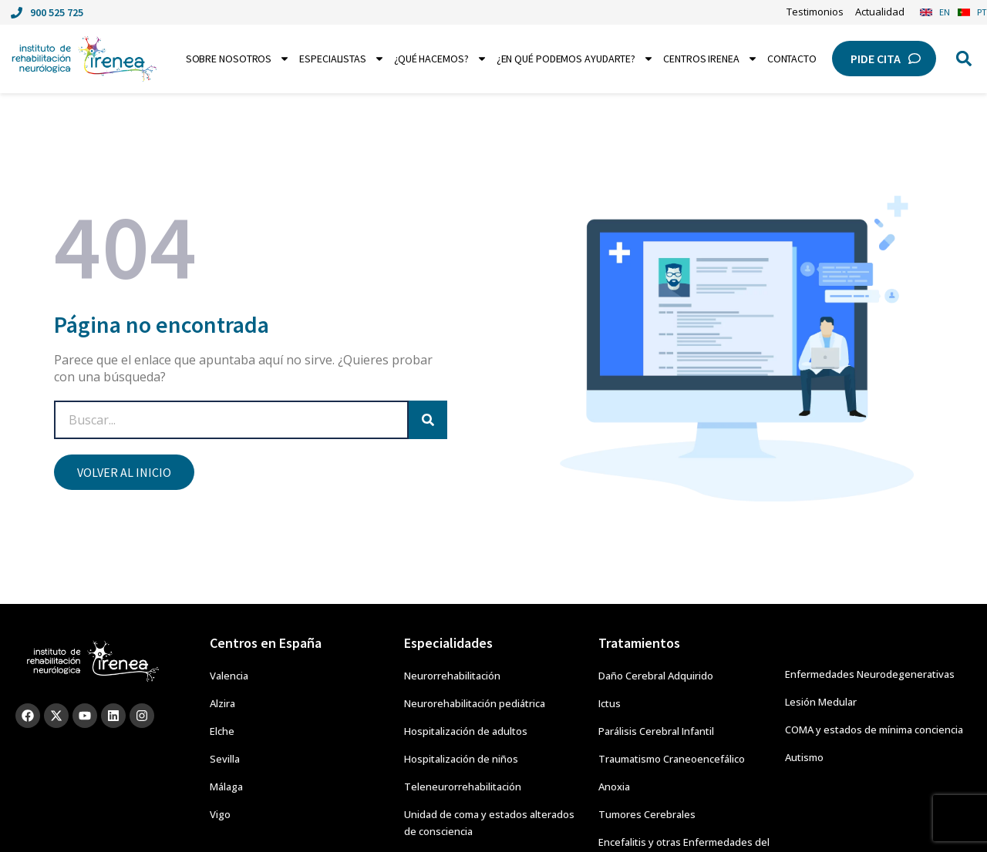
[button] (963, 59)
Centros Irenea (710, 58)
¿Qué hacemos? (440, 58)
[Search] (428, 420)
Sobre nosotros (238, 58)
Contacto (792, 58)
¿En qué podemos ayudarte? (576, 58)
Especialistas (342, 58)
